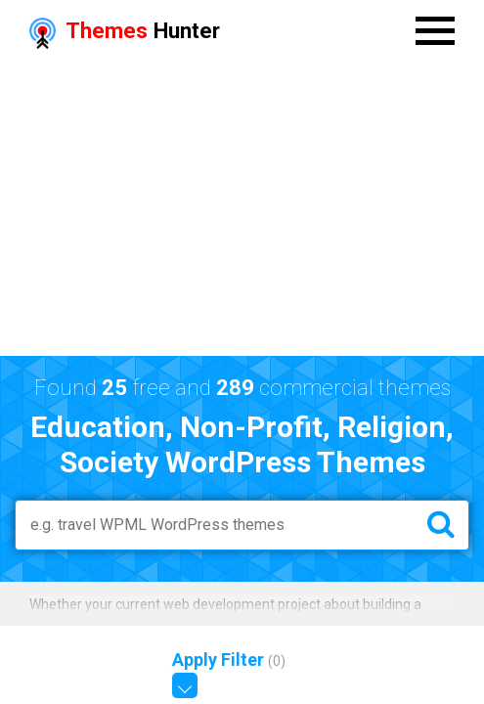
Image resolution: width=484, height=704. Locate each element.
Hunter (124, 30)
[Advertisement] (242, 209)
